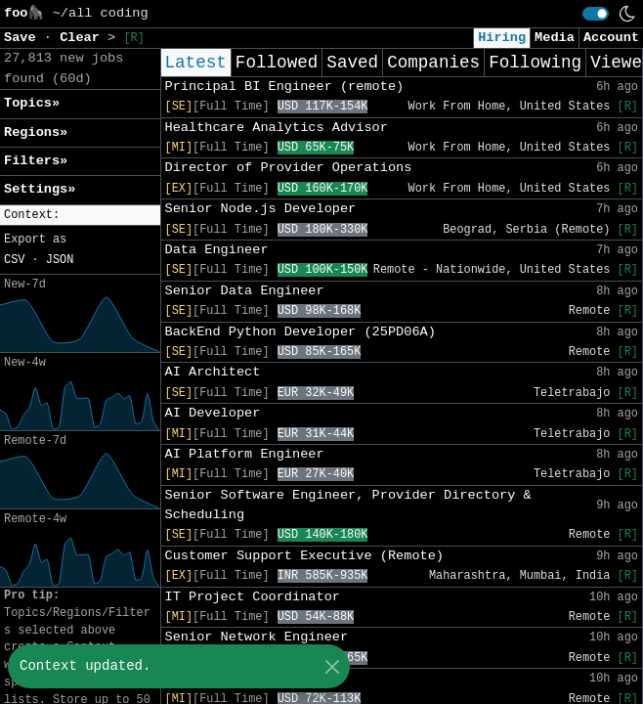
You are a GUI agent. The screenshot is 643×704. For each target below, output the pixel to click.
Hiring (502, 37)
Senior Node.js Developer (261, 208)
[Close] (332, 666)
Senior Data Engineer (244, 291)
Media (555, 37)
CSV (14, 260)
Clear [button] (83, 37)
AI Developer (213, 413)
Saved (352, 62)
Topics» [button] (32, 103)
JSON (60, 260)
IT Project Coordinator (252, 597)
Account (611, 37)
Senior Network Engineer (257, 637)
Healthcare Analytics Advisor (276, 127)
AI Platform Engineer (244, 454)
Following (535, 62)
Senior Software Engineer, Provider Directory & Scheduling (348, 505)
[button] (80, 215)
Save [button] (24, 37)
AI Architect (213, 372)
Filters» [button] (35, 161)
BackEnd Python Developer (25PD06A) (300, 332)
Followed (277, 62)
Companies (433, 62)
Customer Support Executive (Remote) (305, 556)
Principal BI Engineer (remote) (285, 86)
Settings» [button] (39, 189)
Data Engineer (217, 249)
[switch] (595, 14)
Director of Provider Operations (288, 167)
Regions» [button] (35, 132)
